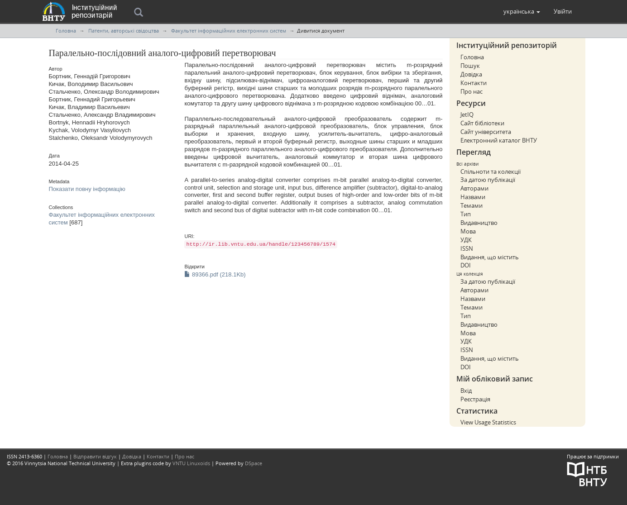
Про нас (471, 91)
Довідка (471, 74)
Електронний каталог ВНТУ (498, 140)
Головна (66, 30)
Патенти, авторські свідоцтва (123, 30)
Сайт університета (485, 132)
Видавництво (479, 223)
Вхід (466, 390)
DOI (465, 265)
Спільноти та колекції (490, 171)
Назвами (472, 197)
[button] (522, 11)
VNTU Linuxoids (191, 463)
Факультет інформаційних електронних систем (228, 30)
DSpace (253, 463)
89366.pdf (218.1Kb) (214, 274)
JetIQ (467, 114)
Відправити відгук (95, 456)
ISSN (466, 248)
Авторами (474, 188)
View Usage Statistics (488, 422)
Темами (471, 205)
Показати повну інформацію (87, 189)
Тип (465, 214)
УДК (466, 240)
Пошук (470, 66)
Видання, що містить (489, 257)
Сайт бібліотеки (482, 123)
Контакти (473, 83)
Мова (468, 231)
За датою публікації (487, 180)
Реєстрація (475, 399)
